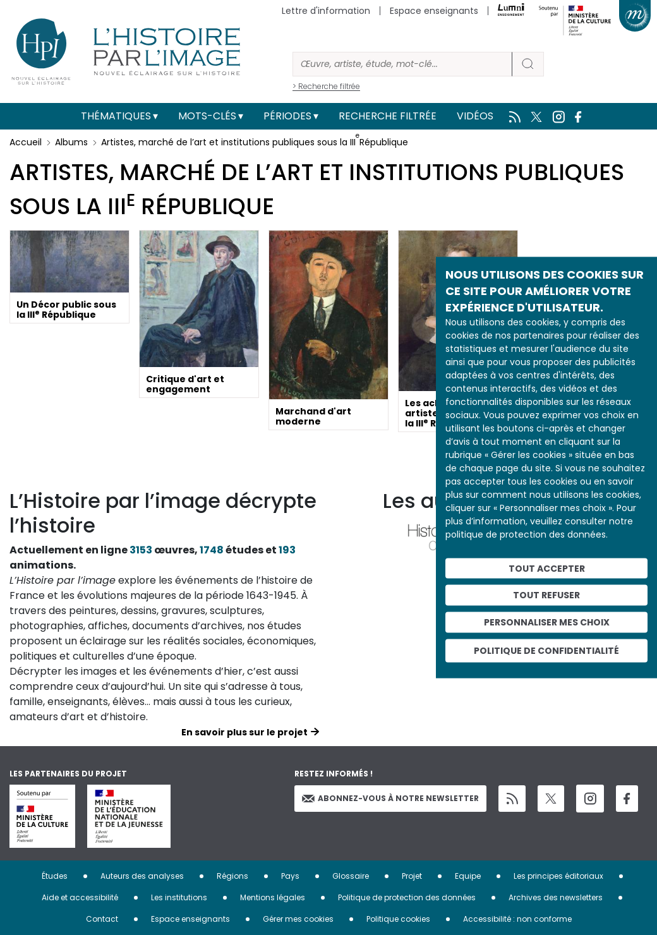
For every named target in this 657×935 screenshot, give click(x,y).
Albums (71, 142)
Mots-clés (207, 116)
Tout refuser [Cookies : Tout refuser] (546, 595)
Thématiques (116, 116)
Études (55, 876)
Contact (102, 919)
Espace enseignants (434, 10)
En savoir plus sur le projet (244, 732)
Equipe (468, 876)
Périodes (287, 116)
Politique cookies (398, 919)
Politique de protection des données (407, 897)
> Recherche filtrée (326, 86)
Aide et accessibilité (80, 897)
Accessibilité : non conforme (517, 919)
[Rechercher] (402, 64)
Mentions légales (272, 897)
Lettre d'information (326, 10)
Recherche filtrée (388, 116)
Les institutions (179, 897)
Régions (232, 876)
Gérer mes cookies (298, 919)
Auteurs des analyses (142, 876)
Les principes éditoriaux (558, 876)
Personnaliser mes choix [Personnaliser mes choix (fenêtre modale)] (547, 622)
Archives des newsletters (556, 897)
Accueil (25, 142)
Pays (290, 876)
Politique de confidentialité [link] (546, 650)
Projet (412, 876)
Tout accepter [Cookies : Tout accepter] (547, 568)
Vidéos (475, 116)
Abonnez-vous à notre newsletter (390, 798)
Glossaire (350, 876)
